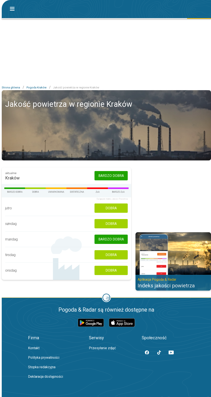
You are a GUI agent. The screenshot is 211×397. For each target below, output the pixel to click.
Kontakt (33, 348)
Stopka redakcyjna (41, 367)
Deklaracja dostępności (45, 377)
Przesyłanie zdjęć (102, 348)
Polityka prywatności (43, 357)
